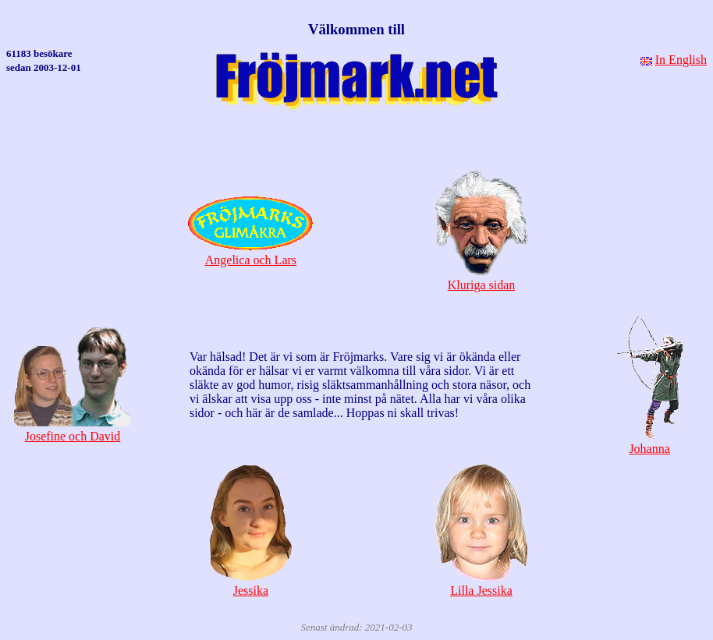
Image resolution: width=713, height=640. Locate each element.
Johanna (649, 441)
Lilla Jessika (481, 583)
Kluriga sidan (481, 278)
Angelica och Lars (250, 253)
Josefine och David (72, 429)
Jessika (250, 583)
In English (681, 59)
